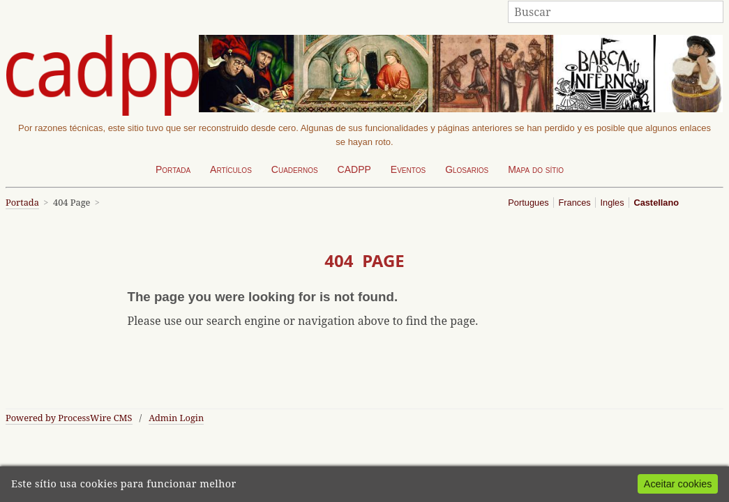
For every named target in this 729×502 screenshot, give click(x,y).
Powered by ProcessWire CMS (69, 417)
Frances (574, 202)
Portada (173, 169)
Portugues (528, 202)
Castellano (656, 202)
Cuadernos (294, 169)
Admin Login (176, 417)
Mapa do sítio (536, 169)
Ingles (612, 202)
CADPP (354, 169)
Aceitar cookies (678, 483)
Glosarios (466, 169)
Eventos (408, 169)
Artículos (231, 169)
